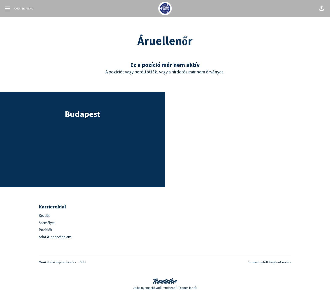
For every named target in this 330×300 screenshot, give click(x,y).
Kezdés (44, 215)
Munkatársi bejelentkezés (57, 262)
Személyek (47, 222)
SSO (83, 262)
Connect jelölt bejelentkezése (269, 262)
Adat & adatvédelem (55, 236)
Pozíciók (45, 229)
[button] (321, 8)
